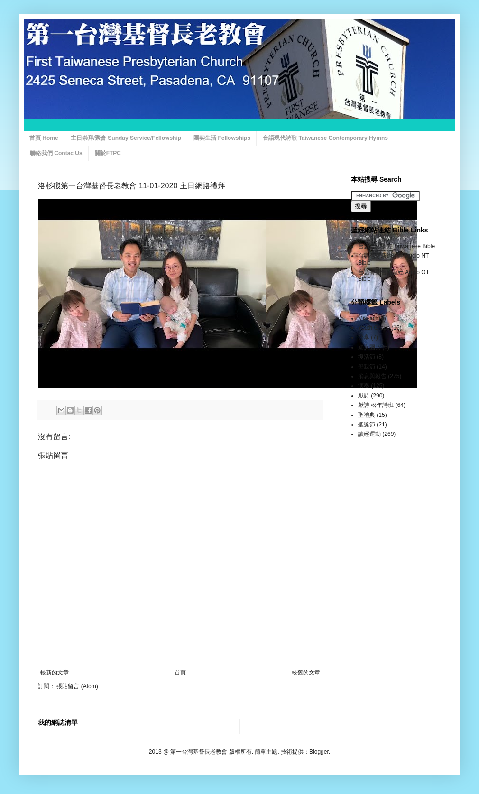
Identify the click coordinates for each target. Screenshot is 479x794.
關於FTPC (108, 153)
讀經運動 (369, 434)
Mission (368, 318)
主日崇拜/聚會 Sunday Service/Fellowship (126, 138)
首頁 (180, 672)
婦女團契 (369, 347)
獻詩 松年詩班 (376, 405)
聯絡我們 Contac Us (56, 153)
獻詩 (363, 395)
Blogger (319, 751)
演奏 (363, 385)
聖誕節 (366, 424)
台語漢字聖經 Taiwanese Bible (396, 246)
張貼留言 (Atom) (77, 686)
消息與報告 (372, 376)
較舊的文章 (306, 672)
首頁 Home (43, 138)
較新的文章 (54, 672)
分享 (363, 337)
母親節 (366, 366)
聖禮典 (366, 415)
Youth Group (374, 327)
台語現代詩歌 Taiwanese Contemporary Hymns (325, 138)
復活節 (366, 356)
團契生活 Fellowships (221, 138)
